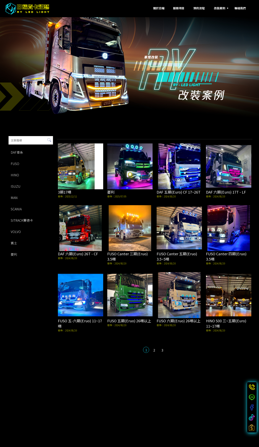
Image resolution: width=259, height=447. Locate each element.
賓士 (13, 243)
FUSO (14, 163)
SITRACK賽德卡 (21, 220)
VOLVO (15, 231)
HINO (14, 174)
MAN (13, 197)
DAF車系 (16, 152)
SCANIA (15, 208)
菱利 (13, 254)
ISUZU (15, 186)
